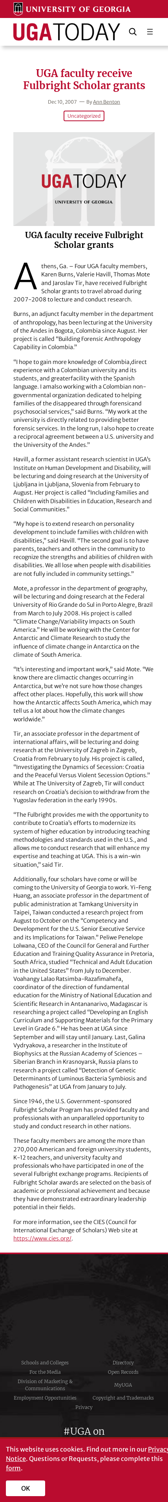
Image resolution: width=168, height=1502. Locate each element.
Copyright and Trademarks (123, 1398)
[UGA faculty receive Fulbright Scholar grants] (84, 179)
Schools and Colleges (45, 1363)
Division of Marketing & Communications (45, 1384)
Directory (123, 1363)
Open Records (123, 1372)
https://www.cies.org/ (42, 1238)
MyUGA (123, 1385)
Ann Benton (106, 102)
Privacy (84, 1407)
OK (25, 1488)
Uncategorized (84, 116)
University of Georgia (84, 1306)
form (13, 1468)
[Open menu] (150, 31)
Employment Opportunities (45, 1398)
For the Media (45, 1372)
